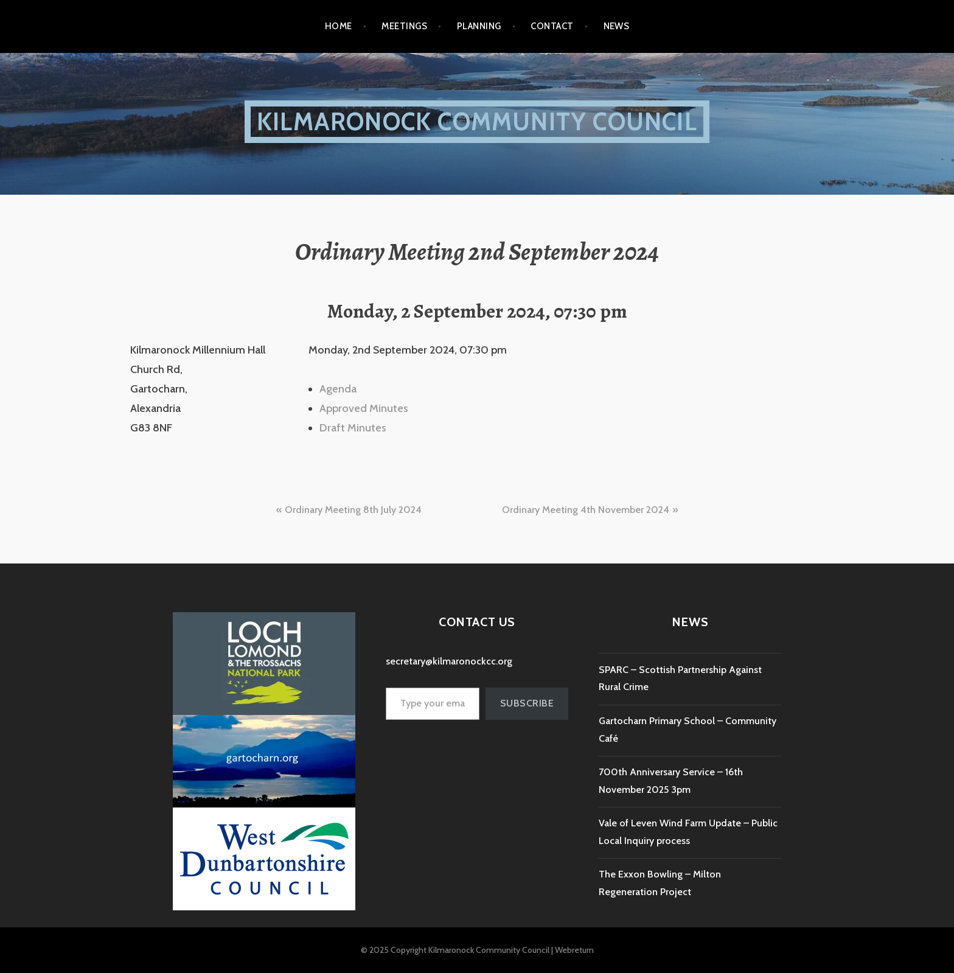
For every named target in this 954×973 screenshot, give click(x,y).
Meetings (404, 26)
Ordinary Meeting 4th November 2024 (585, 509)
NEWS (617, 26)
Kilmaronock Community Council (477, 121)
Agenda (338, 389)
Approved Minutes (363, 408)
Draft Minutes (352, 427)
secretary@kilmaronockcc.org (449, 661)
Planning (479, 26)
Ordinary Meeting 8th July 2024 (353, 509)
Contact (552, 26)
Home (338, 26)
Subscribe (527, 703)
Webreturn (574, 949)
